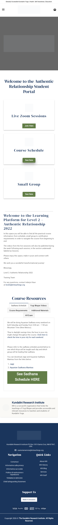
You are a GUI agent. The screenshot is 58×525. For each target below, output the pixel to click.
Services (43, 472)
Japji (12, 364)
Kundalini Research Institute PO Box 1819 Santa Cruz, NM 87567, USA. (31, 445)
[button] (3, 10)
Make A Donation (29, 500)
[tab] (18, 305)
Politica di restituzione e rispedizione (14, 474)
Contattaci (14, 462)
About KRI (43, 461)
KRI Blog (43, 468)
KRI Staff (43, 475)
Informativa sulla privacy (14, 465)
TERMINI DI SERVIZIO (14, 478)
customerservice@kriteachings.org (29, 450)
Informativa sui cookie (14, 469)
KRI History (43, 465)
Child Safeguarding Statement (14, 482)
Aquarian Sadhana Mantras (21, 367)
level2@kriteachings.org (15, 285)
